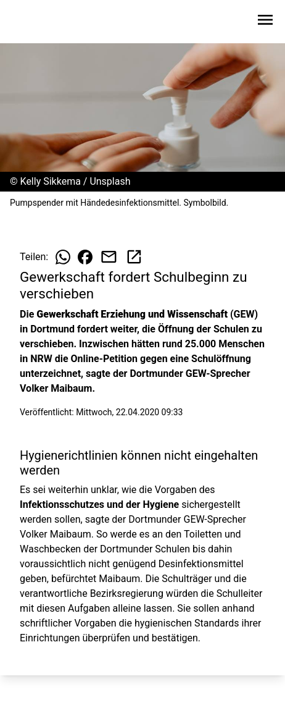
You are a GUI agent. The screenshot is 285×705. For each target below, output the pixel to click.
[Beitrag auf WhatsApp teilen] (63, 257)
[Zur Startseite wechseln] (39, 22)
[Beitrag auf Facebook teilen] (85, 257)
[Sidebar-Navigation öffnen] (265, 22)
